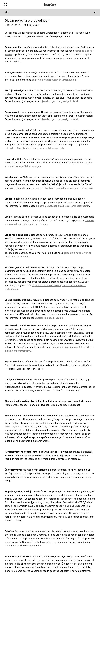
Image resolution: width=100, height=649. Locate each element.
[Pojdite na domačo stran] (50, 4)
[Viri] (50, 12)
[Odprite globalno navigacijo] (22, 4)
